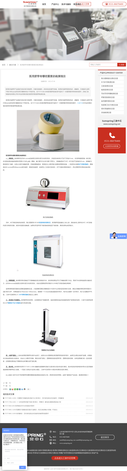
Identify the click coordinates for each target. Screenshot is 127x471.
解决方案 (12, 65)
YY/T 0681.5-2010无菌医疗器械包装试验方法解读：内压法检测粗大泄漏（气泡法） (31, 409)
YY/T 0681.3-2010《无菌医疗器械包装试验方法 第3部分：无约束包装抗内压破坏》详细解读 (34, 398)
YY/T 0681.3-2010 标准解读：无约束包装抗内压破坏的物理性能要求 (27, 413)
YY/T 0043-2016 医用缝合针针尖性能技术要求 (19, 406)
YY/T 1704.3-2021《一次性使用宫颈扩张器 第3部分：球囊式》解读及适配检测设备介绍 (33, 402)
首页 (3, 65)
